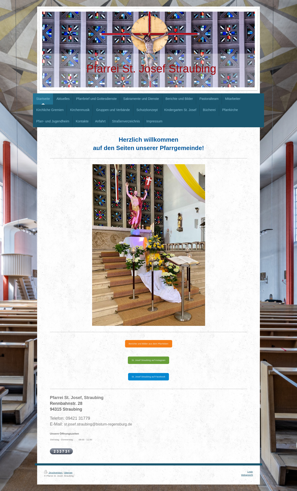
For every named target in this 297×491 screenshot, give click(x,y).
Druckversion (53, 472)
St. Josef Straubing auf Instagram (148, 360)
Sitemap (68, 472)
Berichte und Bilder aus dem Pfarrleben (148, 343)
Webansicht (247, 475)
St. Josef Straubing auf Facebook (148, 376)
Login (250, 471)
